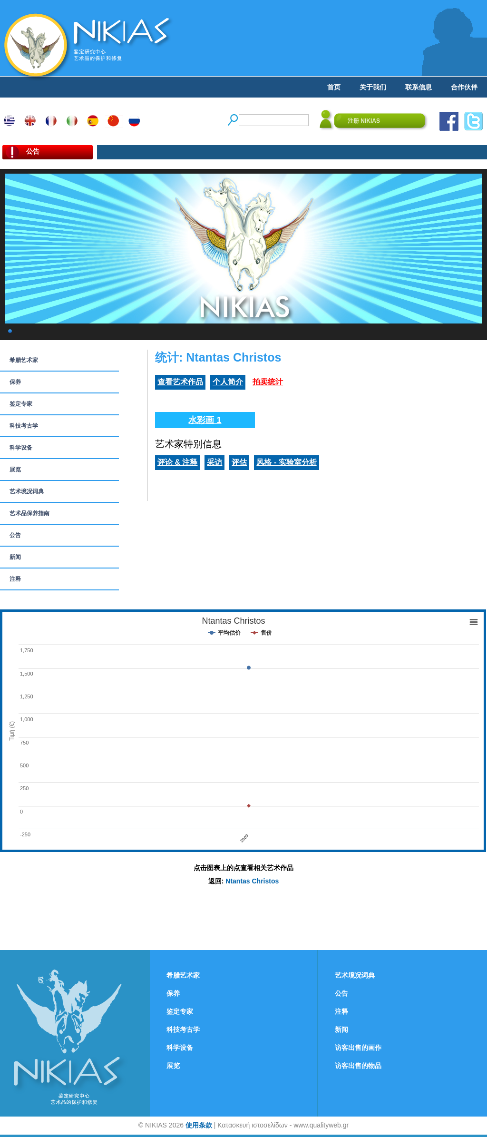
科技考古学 (24, 425)
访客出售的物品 (358, 1065)
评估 (239, 462)
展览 (15, 469)
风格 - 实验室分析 (286, 462)
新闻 (15, 557)
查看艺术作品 (180, 382)
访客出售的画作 (358, 1047)
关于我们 (373, 87)
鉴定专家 (21, 404)
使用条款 (198, 1125)
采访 (214, 462)
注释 (15, 579)
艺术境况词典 (27, 491)
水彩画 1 (204, 420)
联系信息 (418, 87)
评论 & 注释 (177, 462)
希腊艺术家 (24, 360)
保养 (15, 382)
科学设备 (21, 447)
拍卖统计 (268, 382)
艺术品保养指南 (29, 513)
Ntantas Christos (252, 881)
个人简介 (228, 382)
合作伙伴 (464, 87)
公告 (15, 535)
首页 (334, 87)
